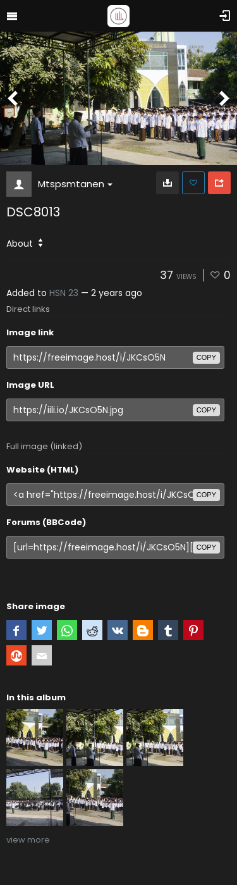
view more (28, 840)
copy (206, 357)
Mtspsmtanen (75, 183)
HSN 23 (63, 293)
